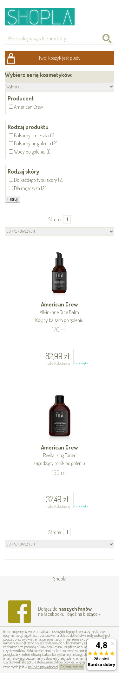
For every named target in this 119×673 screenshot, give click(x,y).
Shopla (44, 16)
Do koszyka (81, 363)
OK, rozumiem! (71, 666)
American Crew (59, 313)
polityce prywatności (43, 666)
